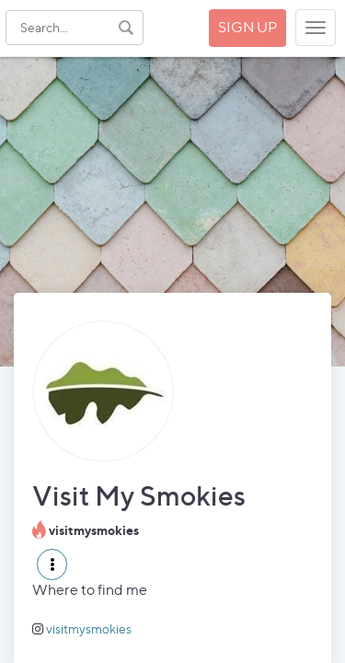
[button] (52, 564)
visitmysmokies (89, 628)
